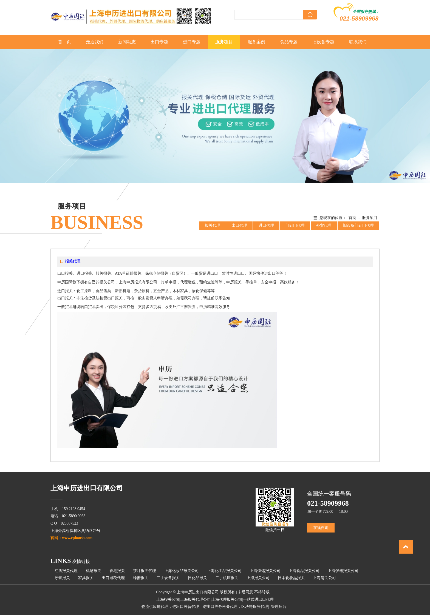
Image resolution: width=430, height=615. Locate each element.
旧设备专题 (323, 41)
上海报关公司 (258, 578)
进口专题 (191, 41)
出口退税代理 (113, 578)
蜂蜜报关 (140, 578)
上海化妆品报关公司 (181, 571)
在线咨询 (321, 528)
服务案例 (256, 41)
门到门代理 (295, 225)
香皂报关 (117, 571)
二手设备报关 (168, 578)
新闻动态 (127, 41)
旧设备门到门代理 (358, 225)
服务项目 (224, 41)
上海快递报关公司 (265, 571)
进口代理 (266, 225)
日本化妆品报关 (291, 578)
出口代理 (239, 225)
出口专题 (159, 41)
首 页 (64, 41)
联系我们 (358, 41)
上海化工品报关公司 (224, 571)
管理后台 (278, 607)
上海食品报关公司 (304, 571)
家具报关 (86, 578)
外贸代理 (324, 225)
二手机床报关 (226, 578)
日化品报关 (197, 578)
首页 (352, 218)
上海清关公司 (324, 578)
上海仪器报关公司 (343, 571)
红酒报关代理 (66, 571)
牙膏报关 (62, 578)
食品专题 (289, 41)
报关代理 (212, 225)
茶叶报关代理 (144, 571)
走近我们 (94, 41)
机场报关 (93, 571)
